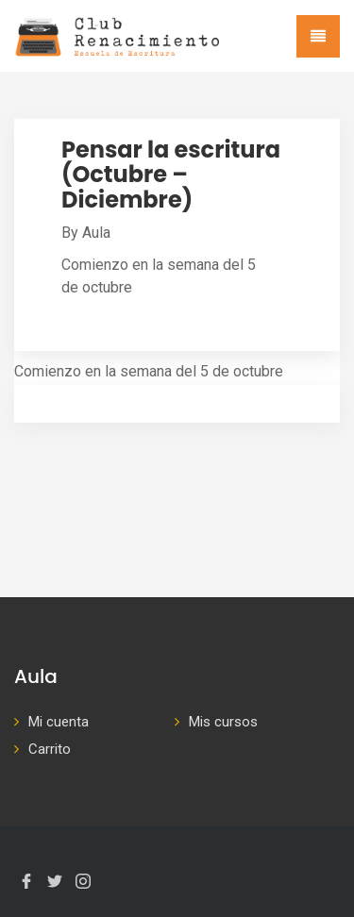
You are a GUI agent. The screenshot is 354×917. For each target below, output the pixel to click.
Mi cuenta (58, 721)
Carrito (49, 749)
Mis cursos (223, 721)
